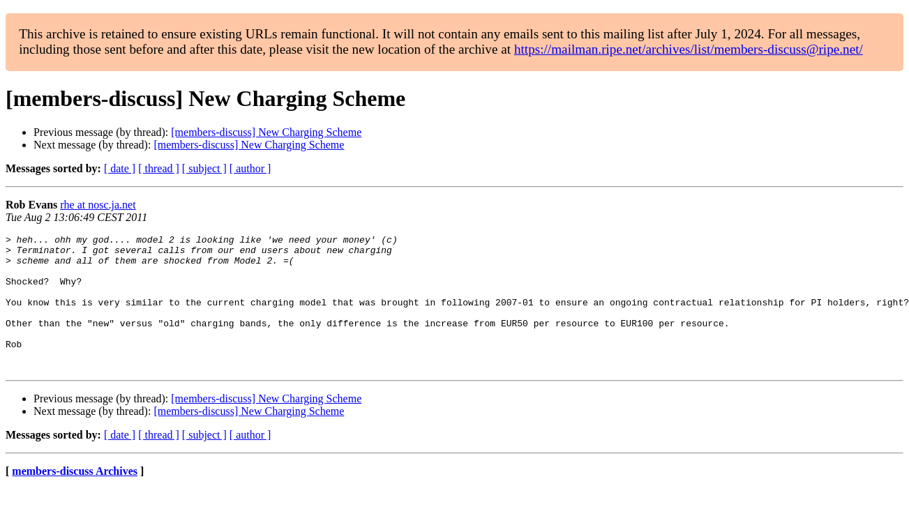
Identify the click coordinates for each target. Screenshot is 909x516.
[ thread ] (158, 168)
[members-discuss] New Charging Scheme (266, 132)
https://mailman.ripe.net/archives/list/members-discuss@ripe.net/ (688, 49)
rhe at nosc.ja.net (97, 205)
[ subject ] (204, 168)
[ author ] (250, 168)
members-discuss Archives (74, 498)
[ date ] (119, 168)
